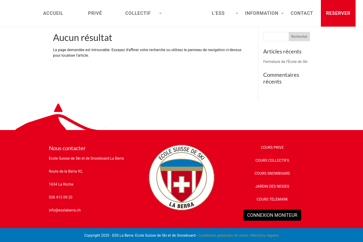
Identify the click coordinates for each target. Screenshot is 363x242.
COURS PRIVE (272, 147)
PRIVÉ (95, 14)
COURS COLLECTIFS (272, 160)
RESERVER (338, 13)
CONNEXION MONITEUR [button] (272, 215)
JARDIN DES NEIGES (272, 186)
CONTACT (302, 14)
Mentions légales (265, 235)
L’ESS (218, 14)
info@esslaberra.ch (65, 210)
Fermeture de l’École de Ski (285, 61)
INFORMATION (262, 14)
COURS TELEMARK (272, 199)
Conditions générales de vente (223, 235)
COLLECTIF (138, 14)
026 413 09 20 (60, 197)
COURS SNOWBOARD (272, 173)
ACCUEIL (53, 14)
